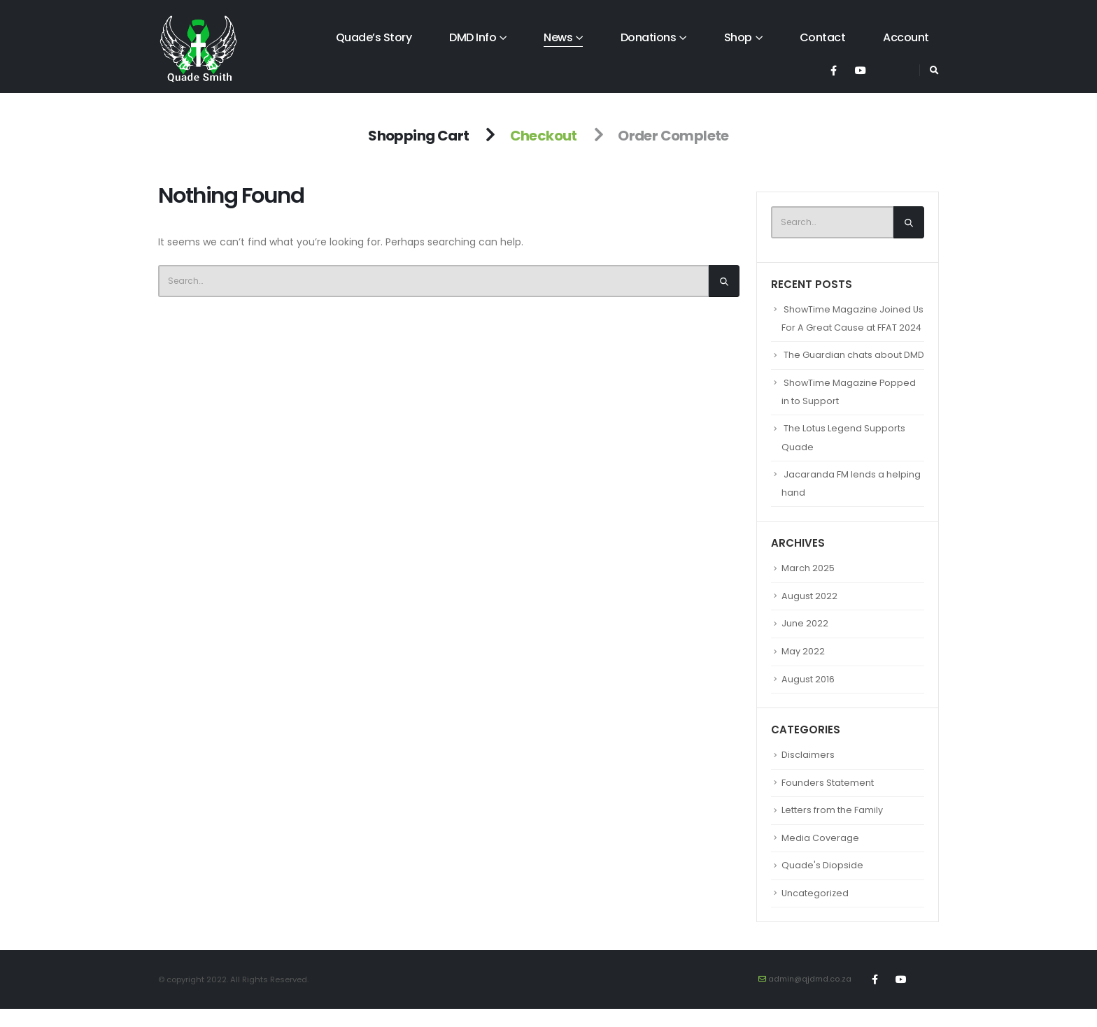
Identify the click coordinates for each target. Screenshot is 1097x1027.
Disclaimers (808, 773)
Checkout (543, 135)
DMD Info (472, 37)
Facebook (875, 997)
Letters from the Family (832, 828)
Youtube (901, 997)
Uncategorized (815, 910)
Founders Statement (827, 800)
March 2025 (808, 587)
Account (906, 37)
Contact (823, 37)
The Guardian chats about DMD (854, 373)
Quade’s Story (374, 37)
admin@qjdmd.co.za (809, 997)
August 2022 (809, 614)
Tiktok (926, 997)
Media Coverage (820, 855)
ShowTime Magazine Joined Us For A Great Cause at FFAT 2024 (846, 328)
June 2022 (804, 642)
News (558, 37)
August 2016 (808, 697)
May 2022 (803, 669)
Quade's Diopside (822, 883)
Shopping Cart (418, 135)
